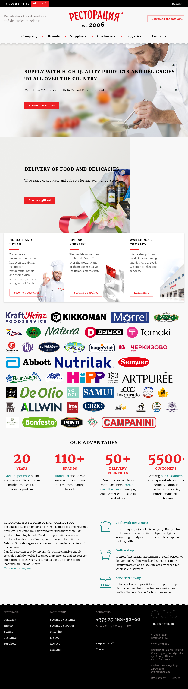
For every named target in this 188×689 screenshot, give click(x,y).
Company (10, 619)
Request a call (105, 643)
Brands (8, 631)
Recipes (55, 643)
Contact (101, 649)
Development (158, 677)
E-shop (54, 637)
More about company (17, 568)
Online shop (127, 550)
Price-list (56, 631)
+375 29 (16, 3)
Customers (11, 637)
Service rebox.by (130, 578)
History (9, 625)
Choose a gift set (40, 200)
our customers (172, 476)
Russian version (163, 623)
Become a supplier (86, 292)
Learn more (141, 292)
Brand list (62, 476)
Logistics (56, 649)
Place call (40, 3)
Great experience (17, 476)
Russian (177, 3)
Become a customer (42, 105)
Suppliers (10, 643)
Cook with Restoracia (134, 523)
